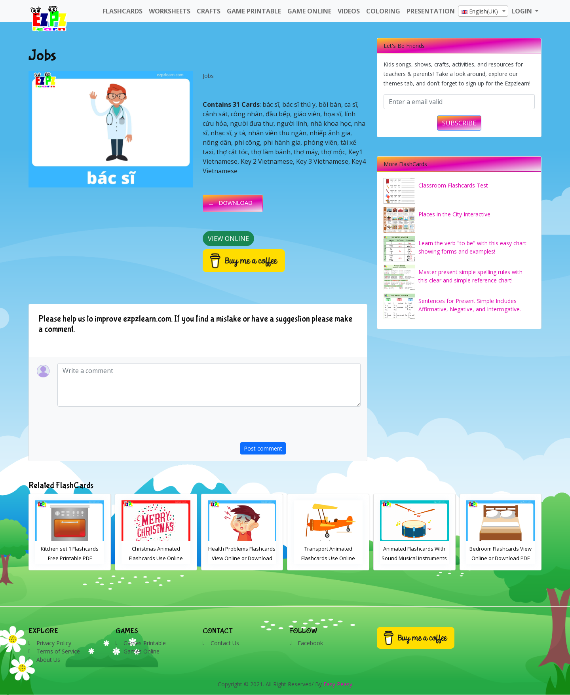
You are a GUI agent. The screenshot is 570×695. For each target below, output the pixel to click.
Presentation (431, 11)
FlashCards (122, 11)
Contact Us (225, 643)
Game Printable (254, 11)
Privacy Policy (53, 643)
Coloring (383, 11)
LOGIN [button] (522, 11)
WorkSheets (169, 11)
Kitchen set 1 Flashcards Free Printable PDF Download (156, 558)
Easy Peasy (337, 684)
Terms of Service (58, 651)
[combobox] (483, 11)
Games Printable (145, 643)
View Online (228, 238)
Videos (349, 11)
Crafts (208, 11)
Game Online (309, 11)
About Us (48, 659)
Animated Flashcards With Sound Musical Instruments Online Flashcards (500, 558)
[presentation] (300, 426)
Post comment (263, 448)
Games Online (142, 651)
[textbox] (483, 11)
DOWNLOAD (236, 203)
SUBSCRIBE (459, 123)
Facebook (310, 643)
